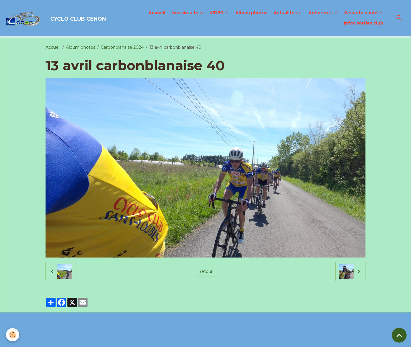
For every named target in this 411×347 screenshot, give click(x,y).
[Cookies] (12, 334)
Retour (205, 271)
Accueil (156, 12)
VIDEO (217, 12)
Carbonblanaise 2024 (122, 47)
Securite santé (361, 12)
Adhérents (321, 12)
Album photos (251, 12)
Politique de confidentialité (182, 339)
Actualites (286, 12)
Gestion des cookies (236, 339)
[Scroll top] (399, 335)
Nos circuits (185, 12)
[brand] (54, 18)
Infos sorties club (363, 23)
